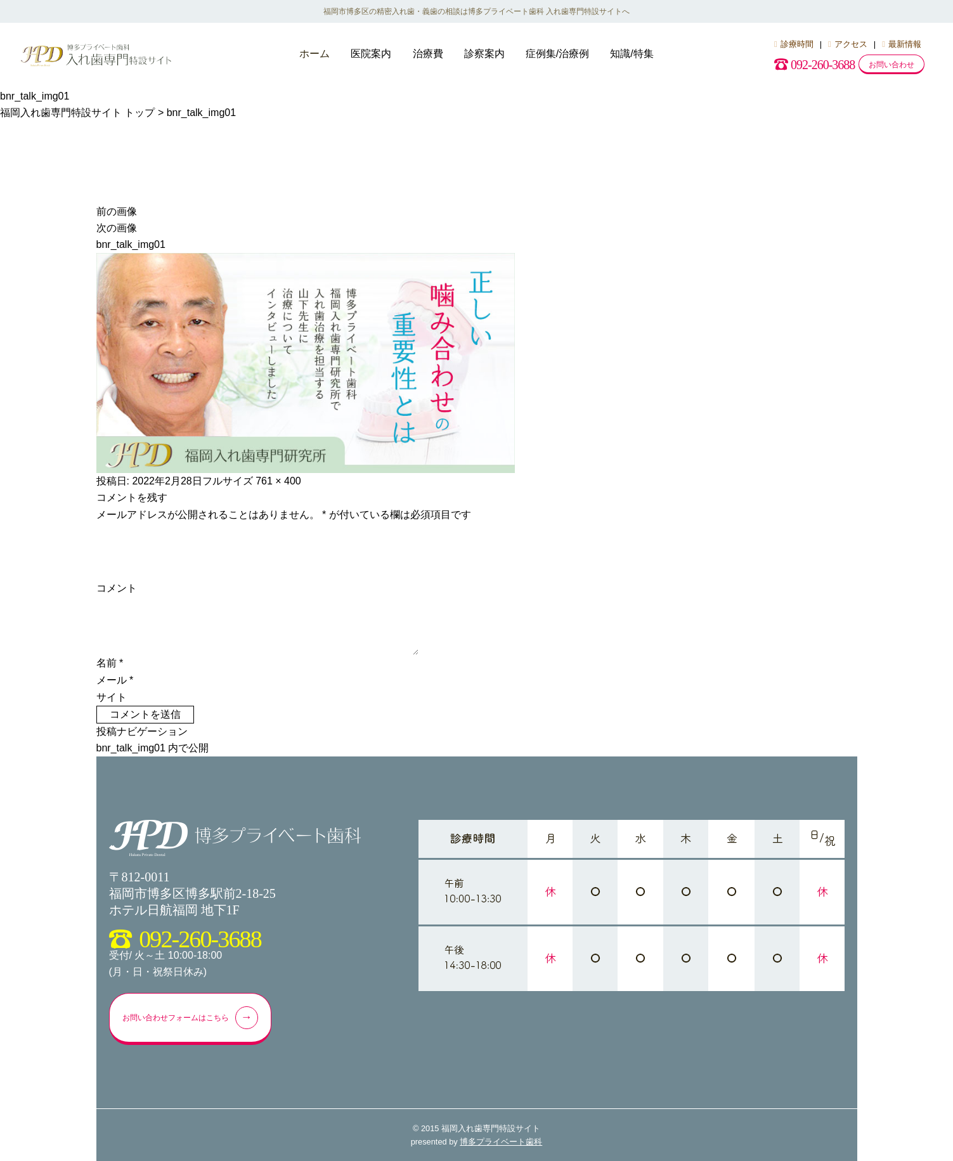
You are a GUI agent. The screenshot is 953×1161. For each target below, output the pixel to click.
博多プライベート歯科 (501, 1141)
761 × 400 (278, 481)
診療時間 (794, 44)
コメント (116, 588)
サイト (111, 697)
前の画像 (116, 211)
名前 (110, 663)
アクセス (847, 44)
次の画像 (116, 228)
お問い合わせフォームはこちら (202, 1017)
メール (115, 680)
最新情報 (901, 44)
